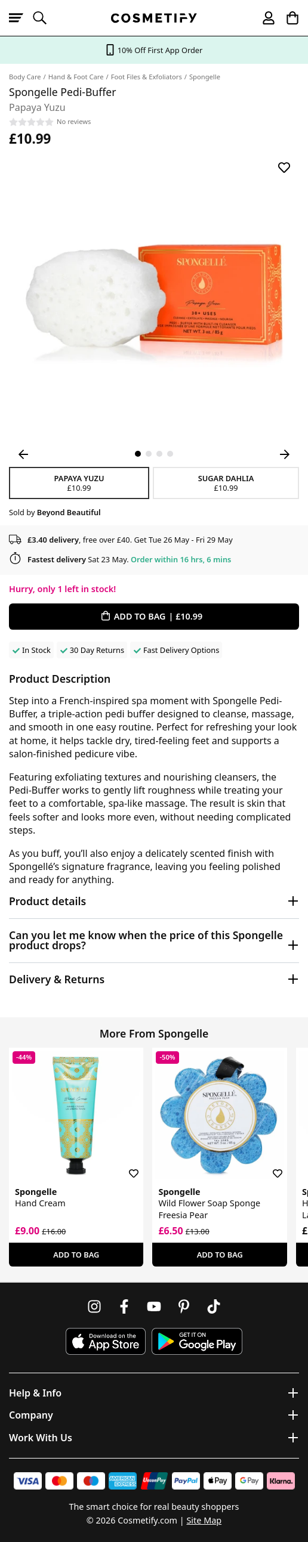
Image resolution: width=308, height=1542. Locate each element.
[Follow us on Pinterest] (184, 1306)
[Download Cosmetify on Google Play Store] (197, 1341)
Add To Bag (76, 1254)
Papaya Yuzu (79, 483)
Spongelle (204, 76)
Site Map (203, 1520)
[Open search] (45, 18)
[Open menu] (21, 18)
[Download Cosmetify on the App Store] (106, 1341)
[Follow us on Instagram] (94, 1306)
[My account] (263, 18)
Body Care (25, 76)
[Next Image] (285, 454)
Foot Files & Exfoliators (146, 76)
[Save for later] (284, 167)
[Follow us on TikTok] (214, 1306)
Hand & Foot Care (76, 76)
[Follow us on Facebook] (124, 1306)
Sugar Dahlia (226, 483)
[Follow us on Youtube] (154, 1306)
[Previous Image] (23, 454)
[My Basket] (287, 18)
